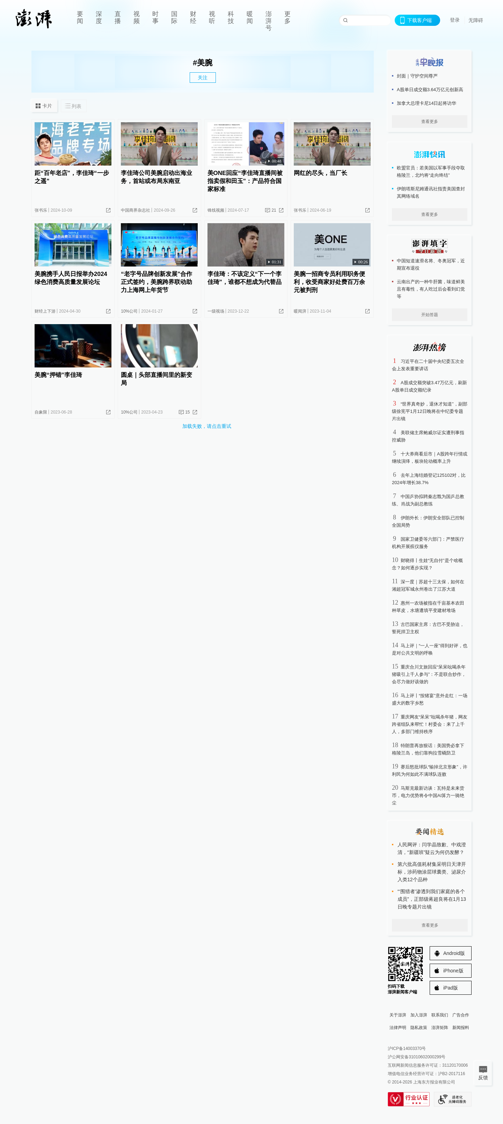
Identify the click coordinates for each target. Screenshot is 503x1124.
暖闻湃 (300, 311)
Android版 (454, 953)
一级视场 (215, 311)
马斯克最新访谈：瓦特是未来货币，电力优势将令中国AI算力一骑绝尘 (428, 795)
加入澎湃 (418, 1015)
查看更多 (429, 121)
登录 (455, 20)
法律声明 (397, 1027)
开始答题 (429, 314)
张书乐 (41, 210)
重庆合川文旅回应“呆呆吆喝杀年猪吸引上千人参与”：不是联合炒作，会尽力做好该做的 (429, 674)
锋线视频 (215, 210)
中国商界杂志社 (135, 210)
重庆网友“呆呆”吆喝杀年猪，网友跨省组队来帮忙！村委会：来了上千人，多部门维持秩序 (429, 724)
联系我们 (439, 1015)
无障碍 (475, 20)
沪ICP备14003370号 (407, 1048)
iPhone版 (453, 970)
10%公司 (129, 311)
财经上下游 (45, 311)
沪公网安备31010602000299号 (416, 1056)
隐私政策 (418, 1027)
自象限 (41, 412)
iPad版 (450, 988)
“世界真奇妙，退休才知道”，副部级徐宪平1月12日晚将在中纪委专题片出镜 (429, 411)
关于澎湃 (397, 1015)
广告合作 (460, 1015)
